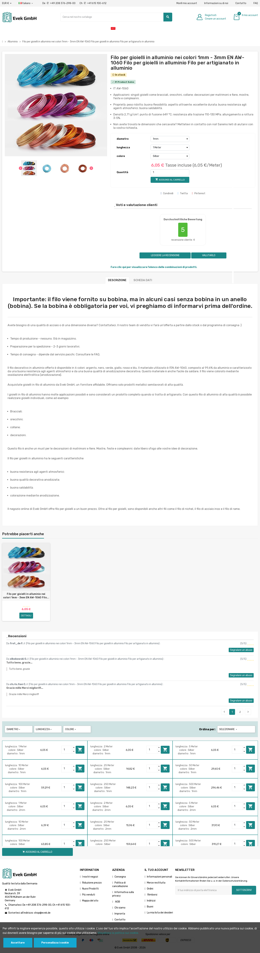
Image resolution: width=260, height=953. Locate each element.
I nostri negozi (90, 876)
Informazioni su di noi (216, 3)
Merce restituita (156, 882)
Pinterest (198, 193)
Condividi (167, 193)
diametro (123, 138)
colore (121, 156)
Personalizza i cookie (55, 942)
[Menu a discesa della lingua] (26, 3)
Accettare (18, 942)
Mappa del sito (90, 900)
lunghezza (123, 147)
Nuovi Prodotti (90, 888)
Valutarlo (208, 255)
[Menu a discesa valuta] (6, 3)
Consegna (120, 876)
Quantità (122, 172)
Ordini (150, 888)
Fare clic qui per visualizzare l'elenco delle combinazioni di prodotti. (154, 267)
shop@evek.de (42, 912)
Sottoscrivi (244, 890)
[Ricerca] (116, 17)
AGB (117, 901)
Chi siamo (120, 907)
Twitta (182, 193)
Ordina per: (207, 729)
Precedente (224, 712)
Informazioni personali (159, 876)
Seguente (248, 712)
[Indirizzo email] (203, 890)
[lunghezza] (170, 148)
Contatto (240, 3)
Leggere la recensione (165, 255)
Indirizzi (151, 900)
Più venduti (88, 894)
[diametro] (170, 139)
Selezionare (228, 729)
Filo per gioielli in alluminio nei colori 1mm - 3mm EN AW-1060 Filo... (26, 596)
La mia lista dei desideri (160, 912)
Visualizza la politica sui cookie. (118, 933)
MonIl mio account (186, 3)
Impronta (120, 913)
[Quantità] (170, 172)
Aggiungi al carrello (80, 749)
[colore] (170, 156)
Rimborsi (152, 894)
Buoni (150, 906)
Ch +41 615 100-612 (93, 3)
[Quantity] (66, 749)
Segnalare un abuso (241, 649)
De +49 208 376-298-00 (59, 3)
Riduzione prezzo (92, 882)
